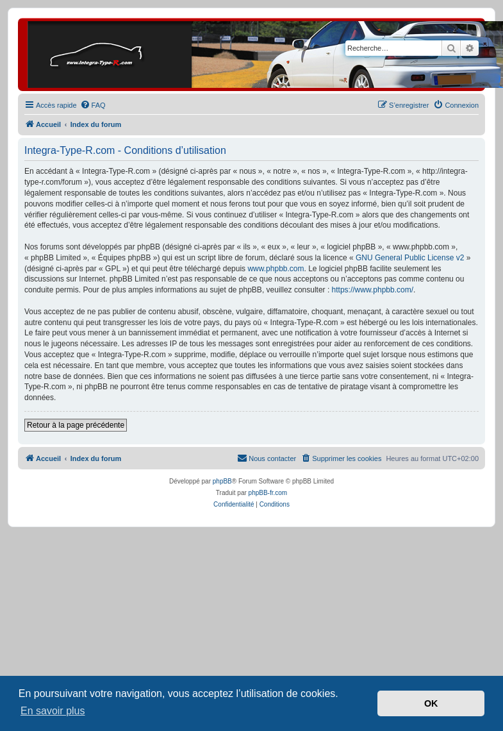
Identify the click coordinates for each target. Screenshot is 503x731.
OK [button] (431, 703)
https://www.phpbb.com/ (372, 289)
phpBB (222, 481)
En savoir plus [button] (53, 710)
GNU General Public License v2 (410, 257)
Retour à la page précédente (75, 425)
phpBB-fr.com (268, 492)
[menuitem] (93, 105)
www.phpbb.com (275, 268)
